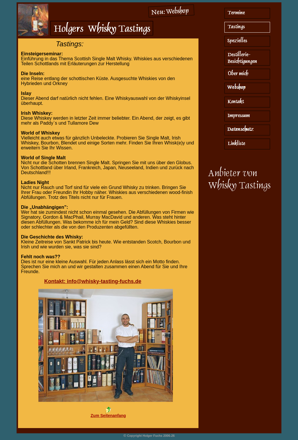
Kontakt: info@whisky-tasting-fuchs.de (92, 281)
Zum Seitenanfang (108, 415)
